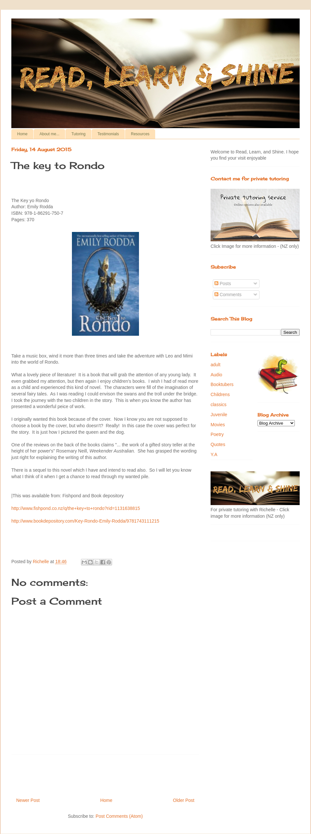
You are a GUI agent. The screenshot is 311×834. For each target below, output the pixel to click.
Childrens (220, 394)
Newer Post (28, 800)
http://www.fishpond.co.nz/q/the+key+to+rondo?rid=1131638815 (75, 508)
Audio (216, 374)
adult (215, 364)
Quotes (218, 444)
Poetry (217, 434)
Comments (228, 294)
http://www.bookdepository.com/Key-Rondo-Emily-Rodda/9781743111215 (85, 521)
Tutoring (78, 134)
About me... (49, 134)
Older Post (183, 800)
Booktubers (222, 384)
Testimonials (108, 134)
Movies (218, 424)
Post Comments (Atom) (119, 816)
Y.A (214, 454)
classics (218, 404)
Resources (140, 134)
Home (22, 134)
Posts (222, 283)
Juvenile (219, 414)
